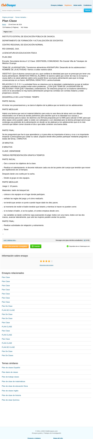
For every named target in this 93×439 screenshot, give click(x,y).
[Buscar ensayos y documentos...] (42, 10)
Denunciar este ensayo (46, 265)
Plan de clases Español (11, 368)
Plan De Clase (7, 306)
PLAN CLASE (7, 327)
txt (84, 240)
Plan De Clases (7, 355)
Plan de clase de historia (11, 395)
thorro (4, 24)
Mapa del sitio (58, 438)
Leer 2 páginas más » (10, 240)
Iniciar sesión (77, 5)
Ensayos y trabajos (57, 5)
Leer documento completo (15, 246)
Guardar (36, 246)
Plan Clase (6, 277)
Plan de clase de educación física (15, 386)
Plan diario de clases (10, 372)
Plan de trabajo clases (10, 377)
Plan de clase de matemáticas (13, 381)
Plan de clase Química (10, 400)
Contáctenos (87, 5)
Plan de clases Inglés (10, 391)
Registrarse (68, 5)
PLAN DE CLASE (8, 310)
